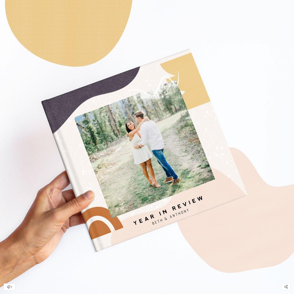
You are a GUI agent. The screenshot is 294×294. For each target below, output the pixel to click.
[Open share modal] (286, 287)
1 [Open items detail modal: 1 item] (9, 287)
